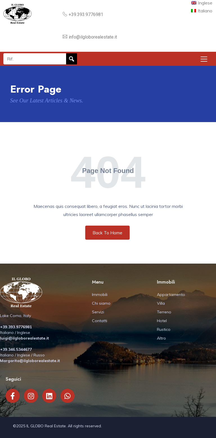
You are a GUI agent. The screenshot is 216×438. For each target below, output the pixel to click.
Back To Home (107, 232)
